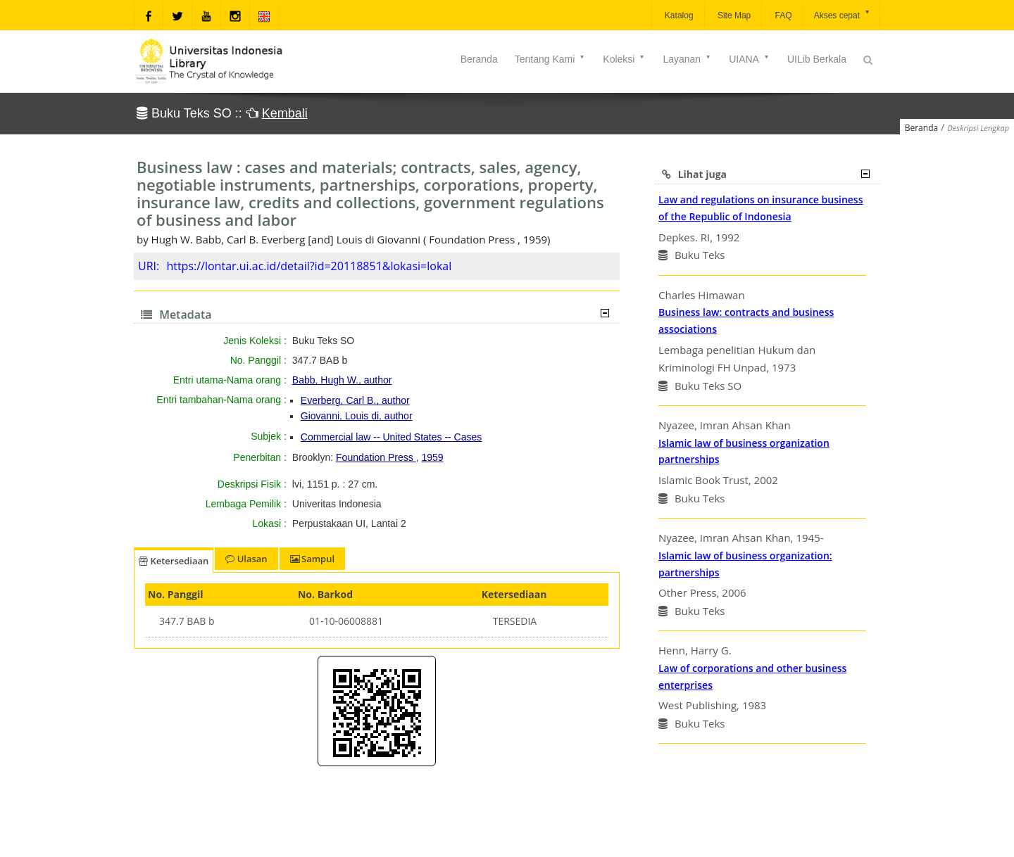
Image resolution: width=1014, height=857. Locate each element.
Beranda (479, 59)
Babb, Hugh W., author (342, 380)
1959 (432, 457)
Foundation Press (376, 457)
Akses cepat (842, 14)
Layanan (687, 59)
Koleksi (624, 59)
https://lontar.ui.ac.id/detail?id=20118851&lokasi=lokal (308, 266)
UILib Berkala (816, 59)
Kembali (285, 113)
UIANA (749, 59)
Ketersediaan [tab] (173, 560)
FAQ (781, 15)
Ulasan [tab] (246, 558)
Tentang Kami (551, 59)
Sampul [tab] (312, 558)
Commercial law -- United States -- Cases (391, 437)
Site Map (733, 15)
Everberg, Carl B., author (355, 400)
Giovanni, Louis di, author (357, 415)
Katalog (678, 15)
